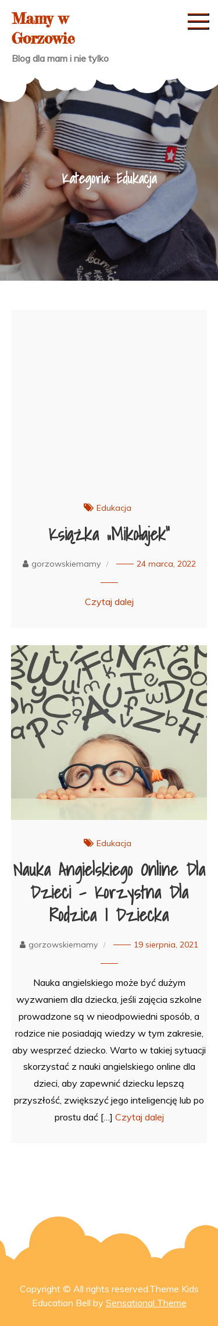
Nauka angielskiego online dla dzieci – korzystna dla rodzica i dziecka (109, 892)
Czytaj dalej (109, 601)
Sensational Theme (146, 1303)
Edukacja (114, 508)
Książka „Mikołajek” (109, 534)
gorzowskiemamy (66, 563)
